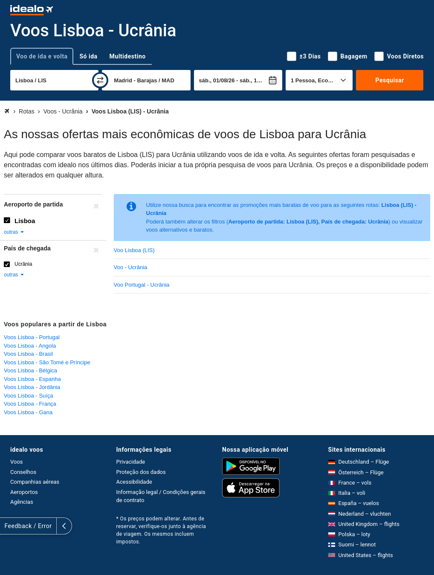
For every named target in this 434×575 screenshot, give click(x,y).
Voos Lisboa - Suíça (28, 395)
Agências (21, 502)
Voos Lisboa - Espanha (32, 379)
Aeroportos (24, 492)
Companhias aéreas (34, 482)
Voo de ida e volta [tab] (41, 56)
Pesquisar (390, 80)
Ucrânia (23, 264)
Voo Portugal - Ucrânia (142, 285)
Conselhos (23, 472)
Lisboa (24, 220)
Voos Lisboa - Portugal (32, 337)
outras (14, 232)
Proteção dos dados (141, 472)
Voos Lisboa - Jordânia (32, 387)
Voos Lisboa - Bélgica (30, 370)
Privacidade (130, 462)
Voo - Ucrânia (131, 267)
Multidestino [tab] (128, 56)
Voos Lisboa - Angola (30, 346)
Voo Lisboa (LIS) (134, 250)
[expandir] (7, 525)
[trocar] (100, 80)
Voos (16, 462)
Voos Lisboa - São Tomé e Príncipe (47, 362)
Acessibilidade (134, 482)
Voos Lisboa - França (30, 404)
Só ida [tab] (88, 56)
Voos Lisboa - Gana (28, 412)
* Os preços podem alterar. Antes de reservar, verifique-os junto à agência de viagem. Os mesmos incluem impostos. (161, 530)
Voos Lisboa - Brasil (28, 354)
